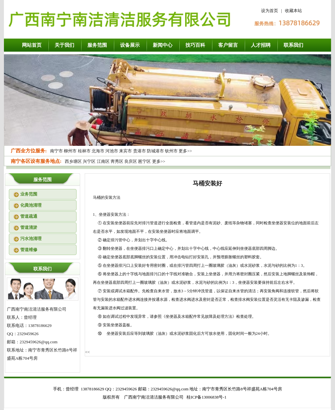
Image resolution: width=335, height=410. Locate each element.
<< (87, 352)
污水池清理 (31, 238)
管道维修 (28, 249)
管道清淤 (28, 227)
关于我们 (64, 45)
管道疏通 (28, 216)
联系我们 (293, 45)
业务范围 (28, 194)
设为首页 (269, 10)
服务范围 (97, 45)
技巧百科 (195, 45)
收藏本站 (293, 10)
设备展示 (130, 45)
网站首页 (32, 45)
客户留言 (228, 45)
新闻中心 (162, 45)
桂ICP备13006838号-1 (206, 397)
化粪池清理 (31, 205)
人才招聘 (261, 45)
